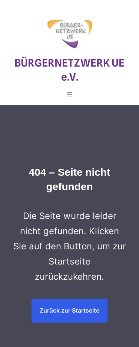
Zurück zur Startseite (69, 310)
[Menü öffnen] (69, 94)
